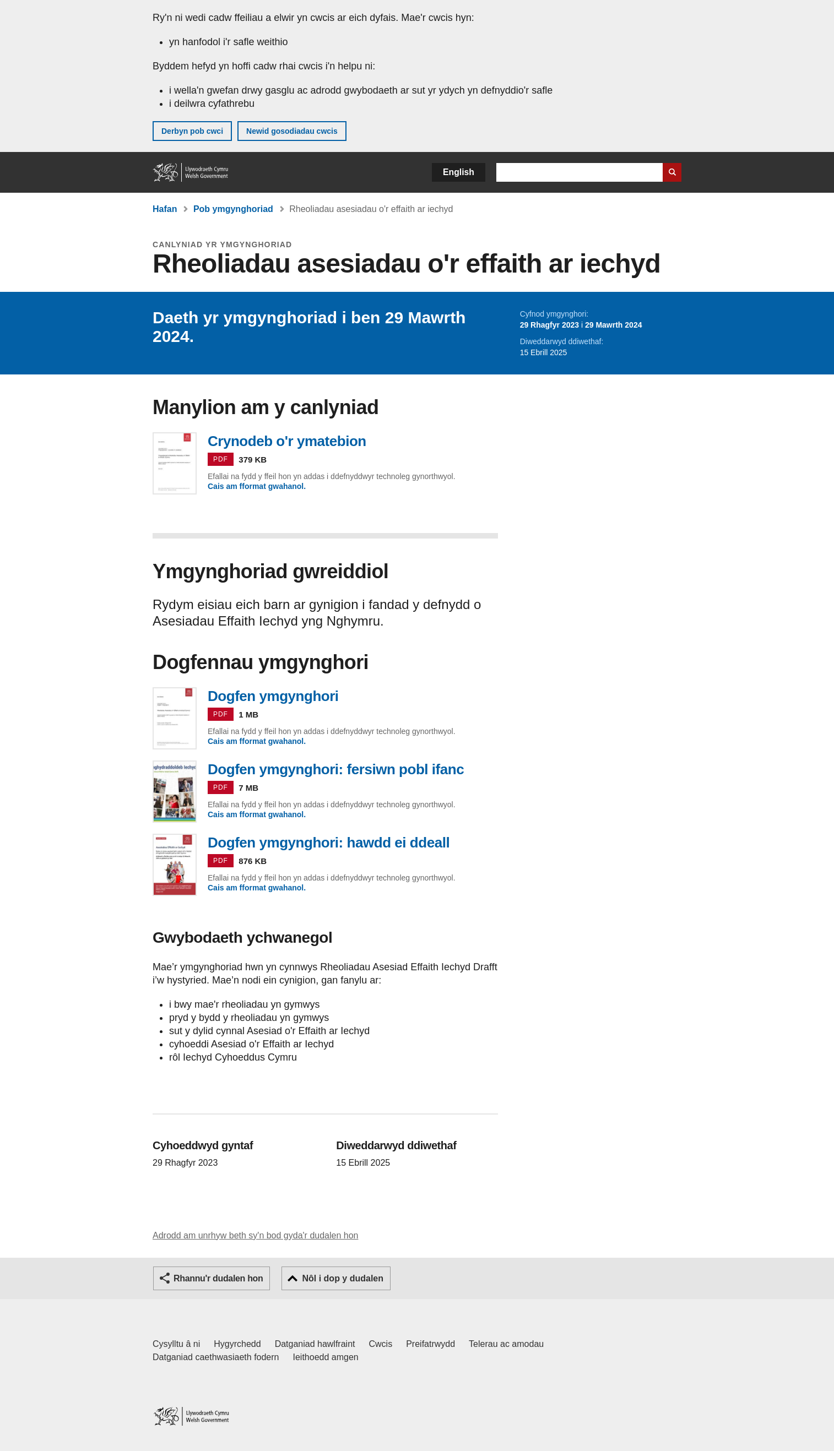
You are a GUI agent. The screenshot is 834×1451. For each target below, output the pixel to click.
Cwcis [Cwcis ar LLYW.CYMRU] (381, 1344)
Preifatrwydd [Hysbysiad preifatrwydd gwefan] (430, 1344)
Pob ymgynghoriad (233, 209)
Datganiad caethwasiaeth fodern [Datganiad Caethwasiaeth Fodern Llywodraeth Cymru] (216, 1357)
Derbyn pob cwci (192, 131)
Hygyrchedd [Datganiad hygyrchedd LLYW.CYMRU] (237, 1344)
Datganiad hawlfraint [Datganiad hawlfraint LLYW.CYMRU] (315, 1344)
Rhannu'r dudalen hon (218, 1278)
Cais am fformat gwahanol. (257, 486)
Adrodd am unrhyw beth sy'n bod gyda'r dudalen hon (255, 1235)
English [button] (458, 172)
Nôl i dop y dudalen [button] (342, 1278)
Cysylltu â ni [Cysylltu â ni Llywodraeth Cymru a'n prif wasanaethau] (176, 1344)
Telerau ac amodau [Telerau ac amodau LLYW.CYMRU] (506, 1344)
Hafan (165, 209)
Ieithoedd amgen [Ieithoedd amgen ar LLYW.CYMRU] (326, 1357)
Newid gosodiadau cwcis (292, 131)
